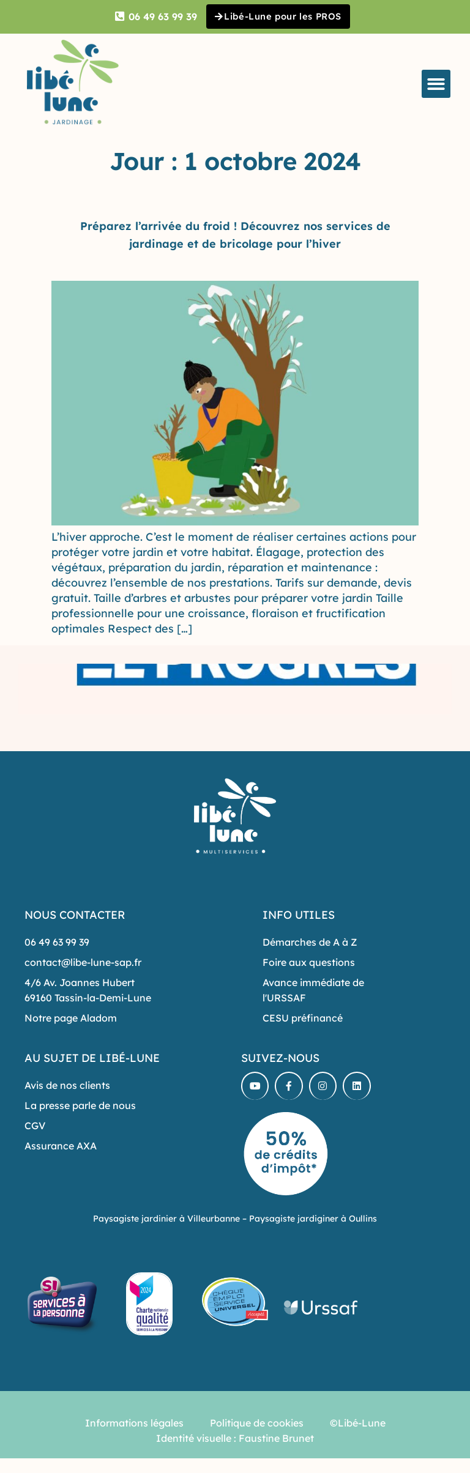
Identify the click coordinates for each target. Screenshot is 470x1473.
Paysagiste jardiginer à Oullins (313, 1219)
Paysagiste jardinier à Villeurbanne (166, 1219)
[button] (436, 85)
